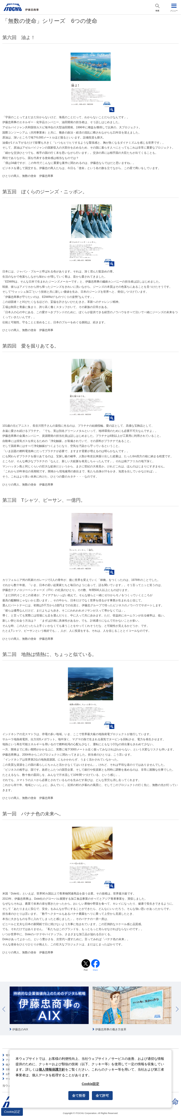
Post (85, 970)
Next (177, 1009)
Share (95, 970)
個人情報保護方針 (52, 1069)
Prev (3, 1009)
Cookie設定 (12, 1111)
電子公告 (10, 1055)
